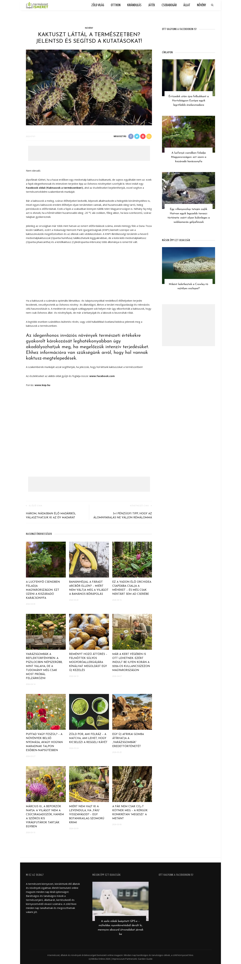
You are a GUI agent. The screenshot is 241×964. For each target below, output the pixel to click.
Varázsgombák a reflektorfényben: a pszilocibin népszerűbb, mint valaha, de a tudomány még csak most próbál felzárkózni (44, 666)
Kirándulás (134, 5)
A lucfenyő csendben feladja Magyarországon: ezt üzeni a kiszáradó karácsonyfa (43, 590)
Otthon (115, 5)
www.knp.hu (42, 385)
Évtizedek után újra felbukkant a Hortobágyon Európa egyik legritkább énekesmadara (189, 100)
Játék (151, 5)
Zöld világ (97, 5)
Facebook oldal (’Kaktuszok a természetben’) (54, 187)
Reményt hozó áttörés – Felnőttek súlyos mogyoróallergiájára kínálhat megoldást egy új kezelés (88, 662)
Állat (186, 5)
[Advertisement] (89, 153)
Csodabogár (169, 5)
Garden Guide (145, 958)
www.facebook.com (102, 376)
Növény (201, 5)
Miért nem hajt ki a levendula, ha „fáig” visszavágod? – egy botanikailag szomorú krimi (86, 814)
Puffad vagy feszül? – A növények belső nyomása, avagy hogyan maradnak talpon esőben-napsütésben (44, 742)
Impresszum (118, 958)
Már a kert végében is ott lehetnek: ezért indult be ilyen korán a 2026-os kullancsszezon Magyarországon (131, 662)
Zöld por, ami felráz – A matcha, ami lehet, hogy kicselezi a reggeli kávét (88, 738)
